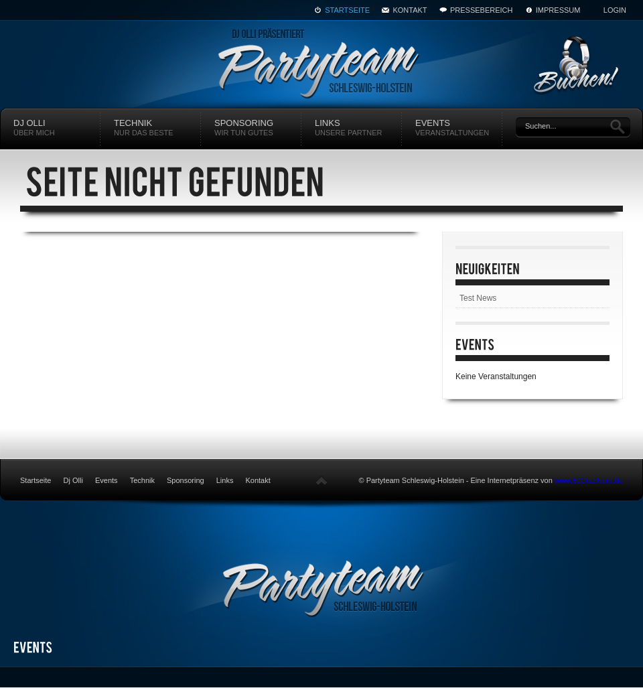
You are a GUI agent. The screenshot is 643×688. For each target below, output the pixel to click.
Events (458, 128)
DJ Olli (56, 128)
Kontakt (409, 10)
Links (358, 128)
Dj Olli (73, 480)
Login (614, 10)
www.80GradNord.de (589, 480)
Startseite (347, 10)
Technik (157, 128)
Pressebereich (481, 10)
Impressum (558, 10)
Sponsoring (257, 128)
